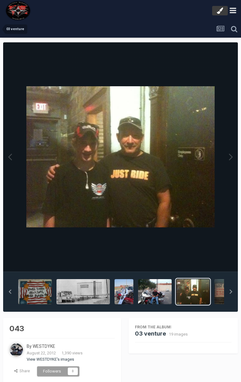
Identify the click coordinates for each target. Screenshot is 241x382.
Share (22, 371)
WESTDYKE (44, 346)
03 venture (150, 333)
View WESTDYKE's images (50, 359)
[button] (10, 292)
